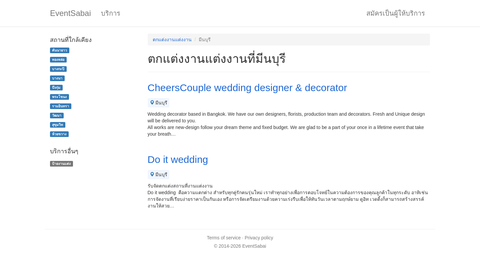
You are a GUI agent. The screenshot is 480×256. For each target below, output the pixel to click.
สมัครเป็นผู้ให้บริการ (395, 13)
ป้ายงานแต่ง (61, 164)
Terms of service (224, 237)
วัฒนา (56, 115)
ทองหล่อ (58, 60)
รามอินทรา (60, 106)
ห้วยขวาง (59, 134)
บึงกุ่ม (56, 87)
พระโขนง (59, 97)
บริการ (110, 13)
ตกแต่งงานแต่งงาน (172, 39)
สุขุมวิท (57, 125)
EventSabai (70, 13)
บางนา (57, 78)
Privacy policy (259, 237)
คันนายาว (59, 50)
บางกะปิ (58, 69)
